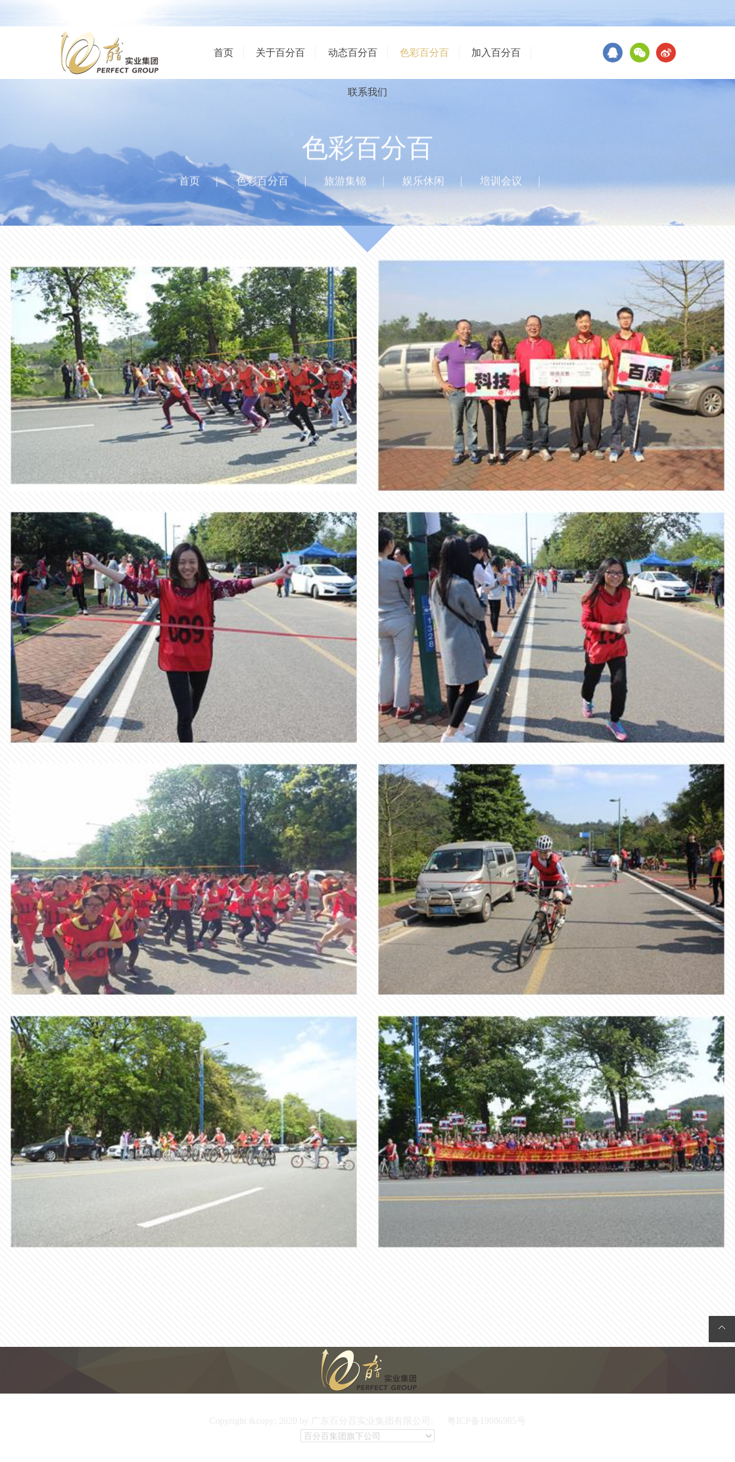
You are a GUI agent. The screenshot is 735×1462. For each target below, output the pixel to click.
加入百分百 (496, 52)
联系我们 (367, 92)
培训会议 (501, 181)
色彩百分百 (424, 52)
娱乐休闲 (423, 181)
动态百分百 (352, 52)
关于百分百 (280, 52)
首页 (223, 52)
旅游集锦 (345, 181)
